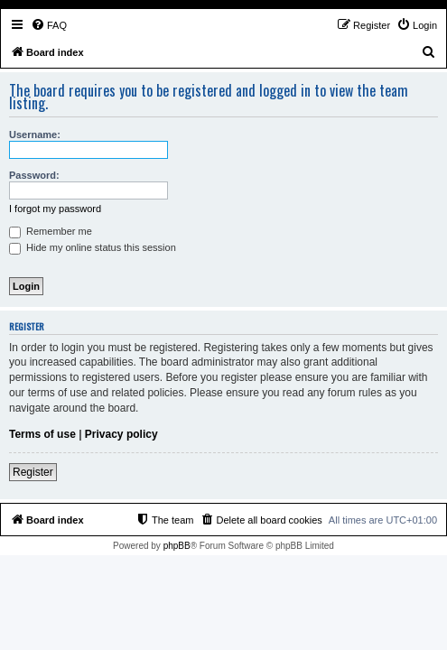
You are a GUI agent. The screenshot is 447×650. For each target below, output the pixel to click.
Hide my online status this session (92, 247)
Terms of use (42, 434)
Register (33, 472)
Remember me (50, 231)
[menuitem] (49, 25)
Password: (34, 175)
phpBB (177, 546)
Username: (35, 134)
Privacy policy (121, 434)
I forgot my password (55, 208)
